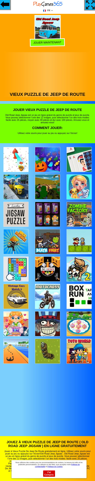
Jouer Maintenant (48, 42)
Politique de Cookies (54, 467)
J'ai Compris (49, 473)
